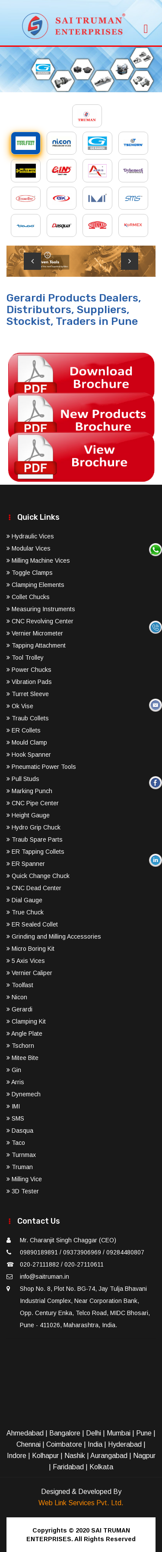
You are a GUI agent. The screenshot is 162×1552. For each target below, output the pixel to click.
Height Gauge (28, 815)
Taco (15, 1142)
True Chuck (25, 912)
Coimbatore (64, 1444)
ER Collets (23, 730)
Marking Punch (29, 790)
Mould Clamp (26, 742)
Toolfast (19, 985)
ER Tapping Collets (35, 851)
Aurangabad (108, 1455)
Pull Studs (22, 778)
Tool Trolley (25, 657)
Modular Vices (28, 548)
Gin (13, 1069)
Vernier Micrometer (34, 633)
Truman (19, 1166)
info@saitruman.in (44, 1276)
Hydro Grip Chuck (33, 827)
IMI (13, 1106)
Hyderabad (125, 1444)
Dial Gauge (24, 900)
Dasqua (19, 1130)
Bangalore (64, 1433)
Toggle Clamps (29, 572)
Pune (144, 1433)
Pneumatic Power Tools (41, 766)
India (95, 1444)
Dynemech (23, 1094)
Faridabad (68, 1467)
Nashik (74, 1455)
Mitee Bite (22, 1057)
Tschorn (20, 1045)
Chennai (28, 1444)
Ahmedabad (25, 1433)
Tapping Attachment (36, 645)
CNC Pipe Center (32, 803)
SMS (15, 1118)
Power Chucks (28, 669)
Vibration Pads (29, 681)
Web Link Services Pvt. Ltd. (81, 1503)
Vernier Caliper (29, 972)
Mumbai (118, 1433)
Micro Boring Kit (30, 948)
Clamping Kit (26, 1021)
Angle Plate (24, 1033)
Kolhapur (45, 1455)
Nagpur (144, 1455)
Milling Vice (24, 1179)
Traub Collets (27, 718)
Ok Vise (19, 706)
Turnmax (21, 1154)
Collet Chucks (28, 596)
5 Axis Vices (25, 960)
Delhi (93, 1433)
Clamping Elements (35, 584)
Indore (16, 1455)
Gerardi (19, 1009)
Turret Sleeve (27, 693)
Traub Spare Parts (34, 839)
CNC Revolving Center (39, 621)
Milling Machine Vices (38, 560)
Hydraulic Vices (30, 536)
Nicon (16, 997)
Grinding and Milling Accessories (53, 936)
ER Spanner (25, 863)
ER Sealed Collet (32, 924)
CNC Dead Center (33, 888)
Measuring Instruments (40, 609)
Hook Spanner (28, 754)
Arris (15, 1082)
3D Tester (22, 1191)
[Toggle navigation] (146, 26)
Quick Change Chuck (38, 875)
